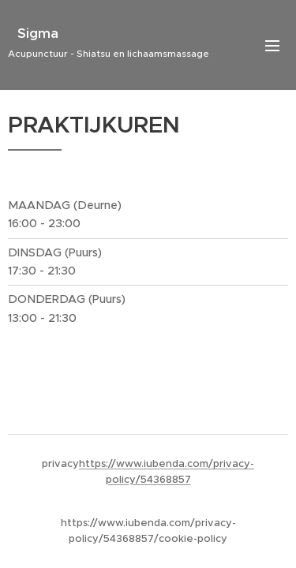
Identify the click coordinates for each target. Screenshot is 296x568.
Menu (272, 46)
